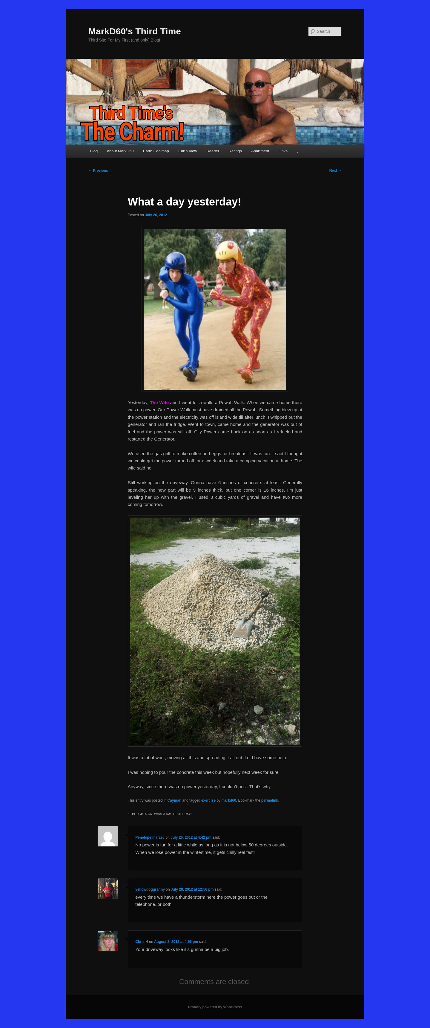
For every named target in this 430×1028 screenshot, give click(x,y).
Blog (94, 151)
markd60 (228, 800)
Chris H (141, 942)
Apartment (260, 151)
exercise (208, 800)
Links (283, 151)
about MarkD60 (120, 151)
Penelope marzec (150, 837)
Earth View (187, 151)
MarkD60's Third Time (134, 31)
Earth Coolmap (156, 151)
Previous (98, 170)
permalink (269, 800)
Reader (212, 151)
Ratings (235, 151)
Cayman (175, 800)
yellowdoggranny (150, 889)
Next (335, 170)
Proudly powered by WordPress (215, 1007)
